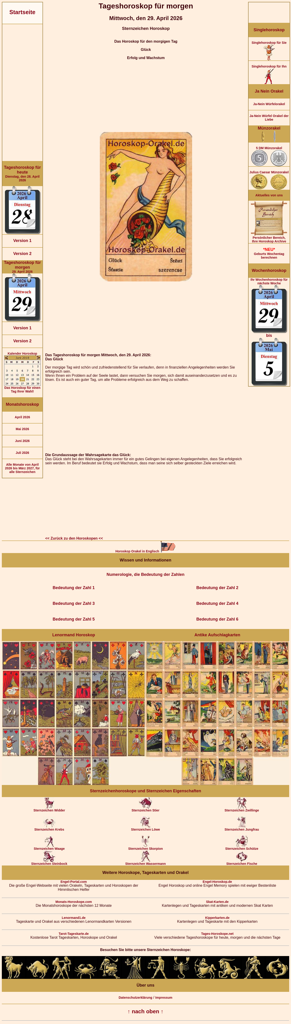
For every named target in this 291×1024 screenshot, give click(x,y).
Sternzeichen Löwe (145, 828)
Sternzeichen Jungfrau (242, 828)
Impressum (163, 997)
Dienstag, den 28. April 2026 (22, 173)
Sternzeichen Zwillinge (242, 809)
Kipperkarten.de (217, 918)
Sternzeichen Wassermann (145, 862)
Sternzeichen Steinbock (49, 862)
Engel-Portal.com (74, 882)
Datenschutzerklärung (135, 997)
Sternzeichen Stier (145, 809)
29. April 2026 (22, 266)
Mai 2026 (22, 429)
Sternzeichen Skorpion (145, 847)
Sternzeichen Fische (241, 862)
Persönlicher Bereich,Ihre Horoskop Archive (269, 238)
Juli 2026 (22, 453)
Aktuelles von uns (269, 195)
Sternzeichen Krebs (49, 828)
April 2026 (22, 417)
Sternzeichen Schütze (241, 847)
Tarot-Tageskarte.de (74, 934)
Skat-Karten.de (217, 902)
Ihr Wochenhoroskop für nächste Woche (269, 332)
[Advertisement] (22, 92)
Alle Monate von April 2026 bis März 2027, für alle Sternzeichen (22, 468)
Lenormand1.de (73, 918)
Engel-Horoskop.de (217, 882)
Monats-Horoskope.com (74, 902)
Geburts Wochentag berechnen (269, 253)
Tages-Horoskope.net (217, 934)
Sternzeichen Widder (49, 809)
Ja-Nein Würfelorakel (269, 104)
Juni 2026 (22, 441)
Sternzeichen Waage (49, 847)
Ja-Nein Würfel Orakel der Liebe (268, 117)
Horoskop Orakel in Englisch (145, 551)
